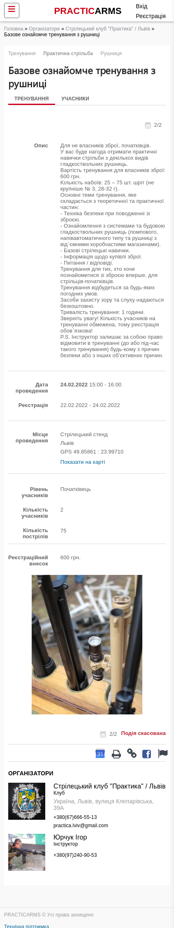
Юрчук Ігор (70, 837)
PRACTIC (88, 11)
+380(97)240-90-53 (75, 855)
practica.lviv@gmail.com (80, 825)
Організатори (44, 29)
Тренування (31, 99)
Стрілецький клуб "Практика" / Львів (107, 29)
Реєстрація (151, 16)
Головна (13, 29)
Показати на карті (82, 462)
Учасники (75, 99)
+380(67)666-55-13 (75, 817)
